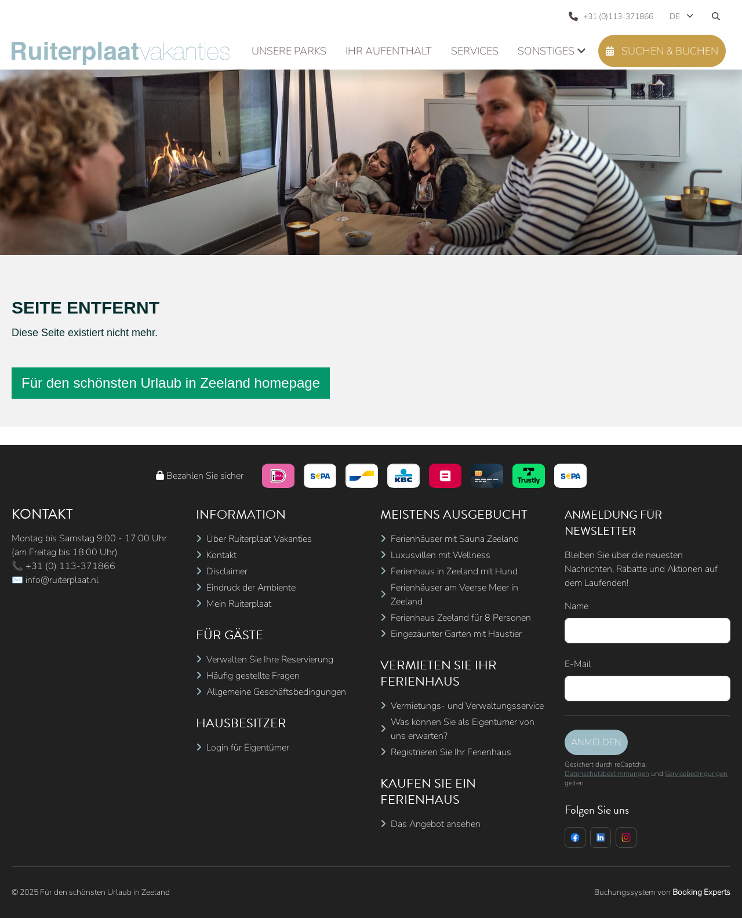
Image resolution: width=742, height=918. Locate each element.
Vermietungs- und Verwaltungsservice (467, 706)
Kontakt (221, 555)
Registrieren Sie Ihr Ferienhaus (451, 752)
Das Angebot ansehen (436, 824)
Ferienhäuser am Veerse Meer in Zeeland (454, 594)
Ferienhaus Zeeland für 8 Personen (461, 617)
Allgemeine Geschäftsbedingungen (276, 692)
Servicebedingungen (696, 773)
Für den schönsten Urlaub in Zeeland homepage (170, 383)
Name (576, 606)
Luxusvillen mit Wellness (440, 555)
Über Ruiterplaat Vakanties (259, 539)
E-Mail (578, 664)
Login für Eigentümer (247, 747)
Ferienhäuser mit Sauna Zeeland (455, 539)
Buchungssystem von (662, 892)
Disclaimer (227, 571)
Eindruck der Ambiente (251, 587)
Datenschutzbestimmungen (607, 773)
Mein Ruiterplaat (238, 604)
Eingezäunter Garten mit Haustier (456, 634)
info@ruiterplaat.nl (62, 580)
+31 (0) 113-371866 (70, 566)
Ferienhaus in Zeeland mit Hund (454, 571)
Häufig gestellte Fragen (253, 675)
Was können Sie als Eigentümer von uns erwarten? (462, 729)
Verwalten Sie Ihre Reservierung (269, 659)
